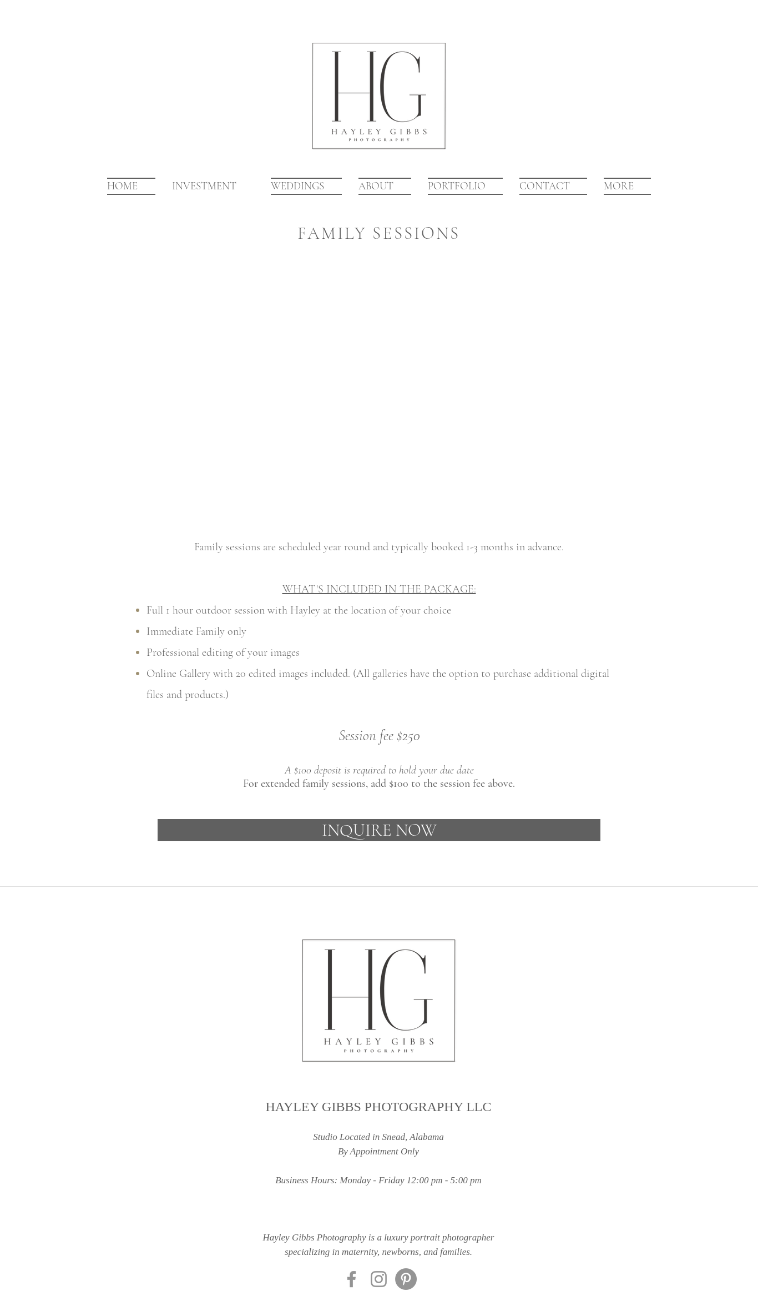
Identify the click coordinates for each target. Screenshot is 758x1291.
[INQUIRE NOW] (379, 830)
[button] (465, 186)
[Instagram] (379, 1279)
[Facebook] (351, 1279)
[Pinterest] (406, 1279)
